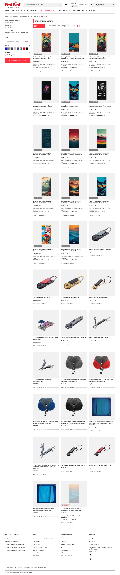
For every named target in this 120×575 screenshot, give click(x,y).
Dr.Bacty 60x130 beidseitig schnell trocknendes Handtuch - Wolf (99, 57)
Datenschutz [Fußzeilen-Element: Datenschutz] (64, 550)
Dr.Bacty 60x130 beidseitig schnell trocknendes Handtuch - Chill (71, 105)
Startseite (15, 16)
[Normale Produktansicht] (77, 26)
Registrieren (74, 6)
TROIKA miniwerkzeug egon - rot (42, 297)
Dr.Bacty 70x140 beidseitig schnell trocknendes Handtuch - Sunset (71, 201)
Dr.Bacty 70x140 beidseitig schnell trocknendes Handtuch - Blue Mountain (72, 57)
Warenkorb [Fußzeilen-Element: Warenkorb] (36, 541)
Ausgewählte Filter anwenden (17, 60)
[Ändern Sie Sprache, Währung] (67, 5)
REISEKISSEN (9, 30)
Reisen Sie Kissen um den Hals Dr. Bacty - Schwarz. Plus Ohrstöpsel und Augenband (73, 422)
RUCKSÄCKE (9, 23)
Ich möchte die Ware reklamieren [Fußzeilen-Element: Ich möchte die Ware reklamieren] (14, 544)
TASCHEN (8, 25)
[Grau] (15, 48)
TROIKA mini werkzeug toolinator (98, 297)
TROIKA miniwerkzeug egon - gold (71, 297)
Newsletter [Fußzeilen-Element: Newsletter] (36, 556)
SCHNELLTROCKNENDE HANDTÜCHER (16, 33)
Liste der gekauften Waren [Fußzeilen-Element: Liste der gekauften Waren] (41, 547)
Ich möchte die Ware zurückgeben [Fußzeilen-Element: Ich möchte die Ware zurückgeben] (15, 547)
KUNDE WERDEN (64, 11)
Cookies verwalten (66, 556)
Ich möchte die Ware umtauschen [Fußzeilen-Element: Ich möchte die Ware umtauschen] (15, 550)
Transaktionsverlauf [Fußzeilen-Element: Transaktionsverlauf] (39, 550)
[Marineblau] (18, 48)
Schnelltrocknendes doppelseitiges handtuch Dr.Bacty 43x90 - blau (43, 509)
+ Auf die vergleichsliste (39, 71)
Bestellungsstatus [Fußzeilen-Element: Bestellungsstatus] (10, 539)
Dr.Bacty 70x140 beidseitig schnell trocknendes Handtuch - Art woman (43, 250)
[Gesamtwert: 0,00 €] (102, 5)
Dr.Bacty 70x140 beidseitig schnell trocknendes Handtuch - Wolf (43, 57)
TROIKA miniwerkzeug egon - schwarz (100, 249)
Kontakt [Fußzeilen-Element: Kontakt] (7, 553)
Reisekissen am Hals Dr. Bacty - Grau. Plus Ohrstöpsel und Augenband (73, 380)
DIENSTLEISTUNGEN (79, 11)
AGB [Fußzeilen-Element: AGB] (62, 547)
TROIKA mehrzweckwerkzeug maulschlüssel (74, 337)
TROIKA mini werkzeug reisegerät (98, 337)
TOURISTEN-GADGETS (12, 20)
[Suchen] (60, 5)
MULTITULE (8, 27)
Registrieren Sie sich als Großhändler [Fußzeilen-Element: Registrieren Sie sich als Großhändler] (44, 539)
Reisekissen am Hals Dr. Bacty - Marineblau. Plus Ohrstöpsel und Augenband (46, 422)
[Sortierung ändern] (58, 25)
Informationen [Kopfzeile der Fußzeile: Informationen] (66, 535)
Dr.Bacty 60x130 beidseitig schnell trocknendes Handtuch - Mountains (71, 509)
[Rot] (24, 48)
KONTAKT (92, 11)
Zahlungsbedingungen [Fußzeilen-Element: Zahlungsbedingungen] (67, 544)
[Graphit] (12, 48)
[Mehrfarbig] (21, 48)
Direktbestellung (40, 26)
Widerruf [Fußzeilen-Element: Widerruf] (63, 553)
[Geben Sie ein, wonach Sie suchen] (43, 5)
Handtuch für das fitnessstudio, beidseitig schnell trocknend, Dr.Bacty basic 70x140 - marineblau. (101, 423)
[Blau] (6, 48)
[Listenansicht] (79, 26)
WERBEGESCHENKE (48, 11)
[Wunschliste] (84, 4)
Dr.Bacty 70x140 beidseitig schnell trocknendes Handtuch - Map (43, 153)
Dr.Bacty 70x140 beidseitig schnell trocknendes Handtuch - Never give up (100, 105)
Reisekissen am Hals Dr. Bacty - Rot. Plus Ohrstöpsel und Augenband (101, 380)
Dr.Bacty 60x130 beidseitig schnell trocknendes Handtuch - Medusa (43, 105)
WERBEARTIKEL (33, 11)
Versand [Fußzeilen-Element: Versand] (63, 541)
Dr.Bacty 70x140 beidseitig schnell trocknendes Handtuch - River (43, 201)
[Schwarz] (27, 48)
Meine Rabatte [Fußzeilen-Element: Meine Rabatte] (37, 553)
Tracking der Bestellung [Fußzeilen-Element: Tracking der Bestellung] (12, 541)
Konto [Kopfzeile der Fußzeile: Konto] (35, 535)
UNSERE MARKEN (18, 11)
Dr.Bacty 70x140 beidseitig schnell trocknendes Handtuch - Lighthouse (71, 153)
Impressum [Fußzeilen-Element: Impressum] (64, 539)
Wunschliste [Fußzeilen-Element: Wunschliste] (36, 544)
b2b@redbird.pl (9, 567)
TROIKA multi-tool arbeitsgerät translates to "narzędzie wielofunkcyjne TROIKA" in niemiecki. (46, 466)
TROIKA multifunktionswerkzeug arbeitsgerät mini (42, 380)
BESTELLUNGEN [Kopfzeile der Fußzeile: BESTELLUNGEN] (12, 535)
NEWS (7, 11)
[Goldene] (9, 48)
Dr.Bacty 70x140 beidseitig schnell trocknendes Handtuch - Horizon (99, 153)
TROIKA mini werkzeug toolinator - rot (100, 465)
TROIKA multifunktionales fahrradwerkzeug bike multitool (45, 338)
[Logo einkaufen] (13, 4)
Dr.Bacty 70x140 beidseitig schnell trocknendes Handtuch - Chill (99, 201)
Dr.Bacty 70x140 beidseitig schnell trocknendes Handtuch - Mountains (71, 250)
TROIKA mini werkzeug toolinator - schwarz (73, 465)
